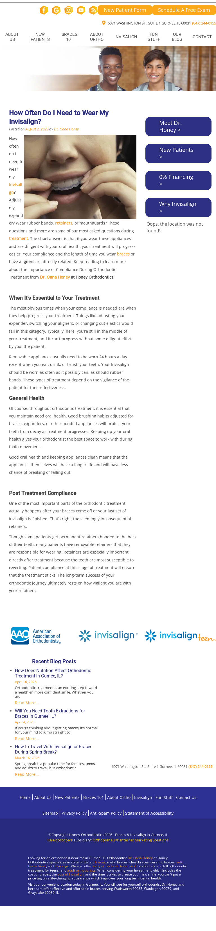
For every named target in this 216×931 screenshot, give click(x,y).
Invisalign (125, 36)
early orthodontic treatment (114, 866)
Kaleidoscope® (60, 840)
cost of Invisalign (71, 874)
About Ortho (97, 37)
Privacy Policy (74, 813)
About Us (12, 37)
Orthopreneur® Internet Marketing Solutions (130, 840)
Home (25, 797)
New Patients (40, 37)
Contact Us (186, 797)
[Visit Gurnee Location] (48, 911)
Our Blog (177, 37)
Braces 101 (69, 37)
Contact (202, 36)
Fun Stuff (154, 37)
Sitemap (50, 813)
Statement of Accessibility (149, 813)
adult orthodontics (81, 870)
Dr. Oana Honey (66, 129)
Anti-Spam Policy (106, 813)
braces (100, 862)
